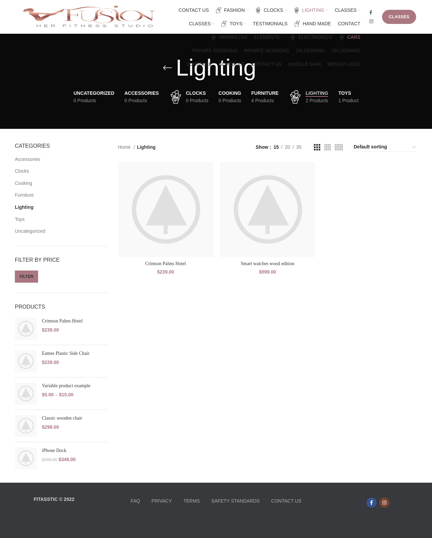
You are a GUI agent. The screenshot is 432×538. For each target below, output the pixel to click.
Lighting (24, 207)
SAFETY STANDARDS (235, 501)
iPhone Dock (54, 450)
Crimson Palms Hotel (62, 320)
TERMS (191, 501)
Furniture (24, 195)
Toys (20, 219)
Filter (26, 276)
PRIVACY (162, 501)
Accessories (27, 159)
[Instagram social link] (371, 21)
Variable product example (66, 385)
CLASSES (399, 16)
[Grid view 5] (339, 147)
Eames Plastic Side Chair (65, 353)
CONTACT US (286, 501)
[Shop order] (385, 147)
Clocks (22, 171)
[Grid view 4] (327, 147)
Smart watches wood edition (267, 263)
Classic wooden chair (62, 418)
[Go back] (167, 68)
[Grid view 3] (317, 147)
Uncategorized (30, 231)
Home (125, 147)
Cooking (23, 183)
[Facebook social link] (370, 12)
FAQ (135, 501)
